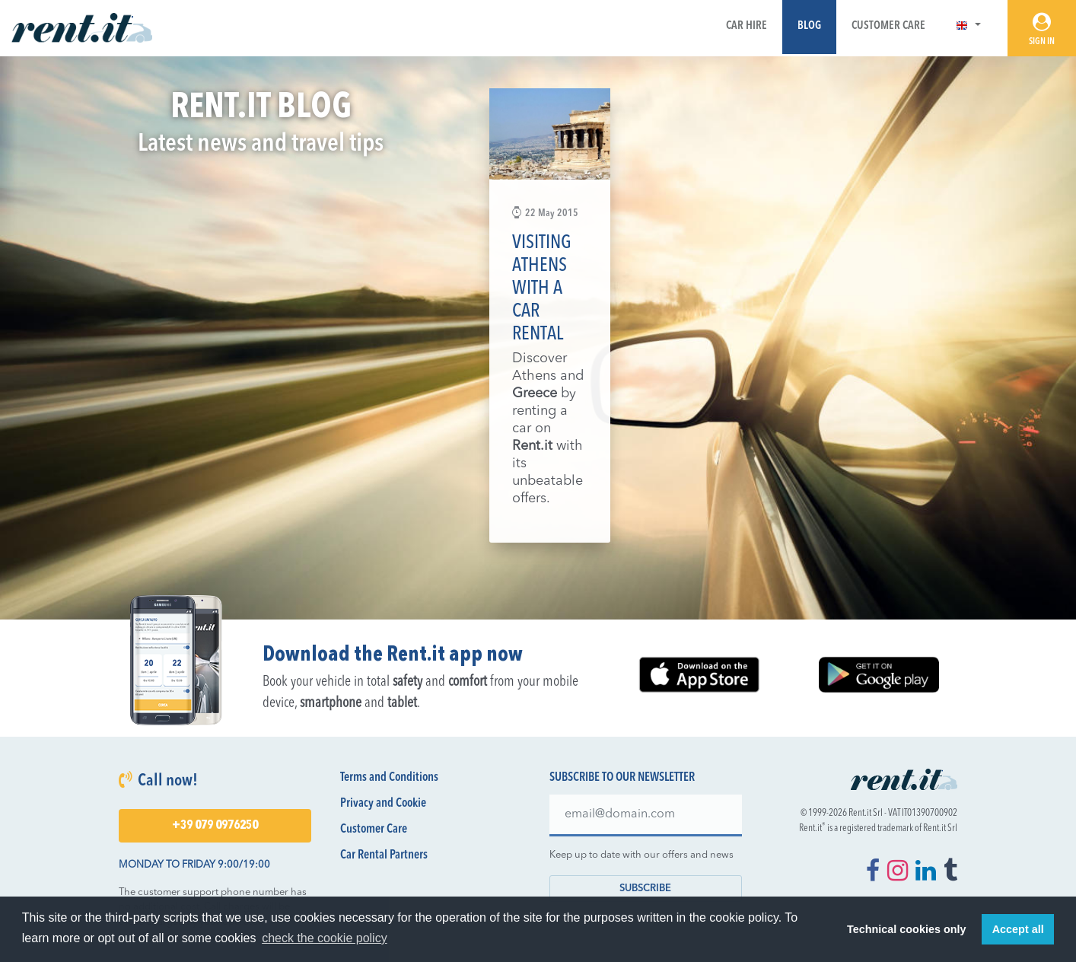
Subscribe (645, 889)
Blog (809, 26)
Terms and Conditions (389, 778)
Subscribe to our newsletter (622, 778)
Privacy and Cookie (383, 804)
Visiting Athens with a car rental (541, 289)
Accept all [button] (1018, 929)
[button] (968, 26)
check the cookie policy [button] (324, 938)
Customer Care (888, 26)
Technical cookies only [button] (906, 929)
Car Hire (746, 26)
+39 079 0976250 (215, 826)
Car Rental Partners (384, 855)
